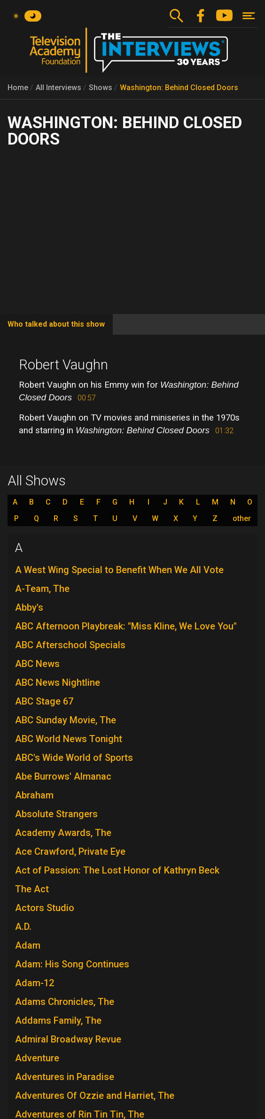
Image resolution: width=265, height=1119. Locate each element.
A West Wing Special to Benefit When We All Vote (119, 569)
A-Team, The (42, 588)
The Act (32, 889)
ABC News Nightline (57, 682)
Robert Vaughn (63, 365)
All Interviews (58, 87)
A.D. (23, 926)
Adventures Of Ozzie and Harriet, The (94, 1095)
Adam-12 (34, 983)
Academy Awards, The (63, 832)
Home (18, 87)
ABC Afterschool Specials (70, 645)
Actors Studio (44, 907)
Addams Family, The (58, 1020)
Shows (100, 87)
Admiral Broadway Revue (68, 1039)
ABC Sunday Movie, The (65, 720)
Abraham (34, 795)
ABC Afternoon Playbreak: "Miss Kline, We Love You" (126, 626)
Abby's (29, 607)
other (242, 518)
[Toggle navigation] (248, 15)
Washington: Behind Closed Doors (179, 87)
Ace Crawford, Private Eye (70, 851)
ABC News (37, 663)
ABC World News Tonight (68, 738)
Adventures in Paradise (64, 1076)
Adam (27, 945)
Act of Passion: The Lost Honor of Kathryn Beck (117, 870)
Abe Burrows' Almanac (63, 776)
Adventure (37, 1058)
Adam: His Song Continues (72, 964)
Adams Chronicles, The (64, 1001)
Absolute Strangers (56, 814)
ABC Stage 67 (44, 701)
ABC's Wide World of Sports (74, 757)
